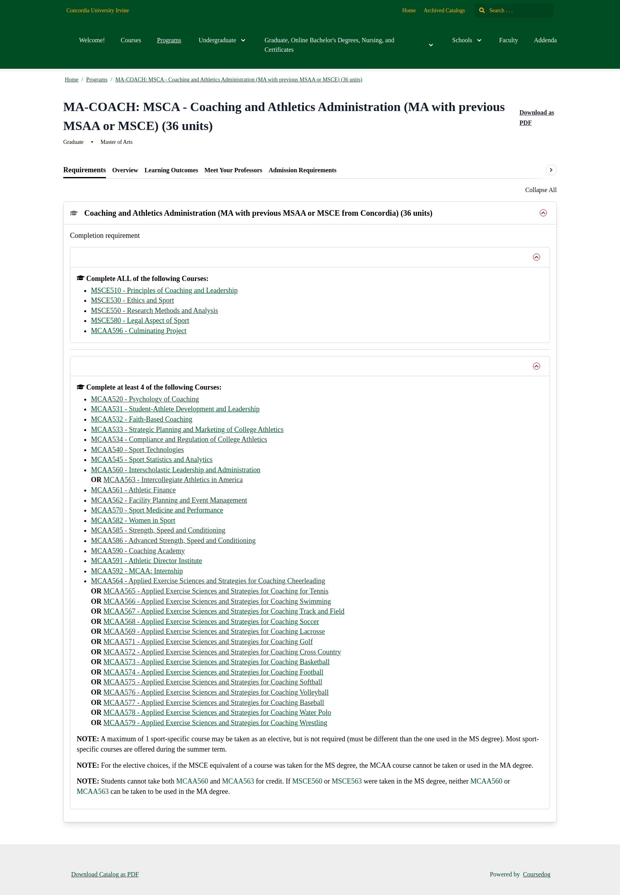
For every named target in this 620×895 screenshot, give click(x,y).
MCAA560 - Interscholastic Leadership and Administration (175, 470)
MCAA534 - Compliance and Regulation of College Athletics (179, 439)
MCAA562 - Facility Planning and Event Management (169, 500)
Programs (169, 40)
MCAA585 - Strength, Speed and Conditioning (158, 530)
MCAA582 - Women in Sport (133, 520)
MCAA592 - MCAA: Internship (137, 571)
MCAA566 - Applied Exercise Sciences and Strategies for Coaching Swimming (217, 601)
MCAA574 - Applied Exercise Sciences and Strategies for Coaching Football (213, 672)
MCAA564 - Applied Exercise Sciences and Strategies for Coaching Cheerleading (208, 581)
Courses (131, 40)
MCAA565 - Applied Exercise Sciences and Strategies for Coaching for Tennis (216, 591)
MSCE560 (307, 781)
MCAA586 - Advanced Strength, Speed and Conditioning (173, 541)
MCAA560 (192, 781)
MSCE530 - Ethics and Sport (132, 300)
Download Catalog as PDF (105, 874)
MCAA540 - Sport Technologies (137, 450)
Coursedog (536, 874)
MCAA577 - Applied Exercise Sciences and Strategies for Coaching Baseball (214, 703)
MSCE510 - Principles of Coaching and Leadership (164, 290)
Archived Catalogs (444, 10)
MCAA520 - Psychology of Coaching (145, 399)
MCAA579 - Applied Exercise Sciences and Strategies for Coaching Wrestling (215, 723)
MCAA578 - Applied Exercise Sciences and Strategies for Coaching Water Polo (217, 712)
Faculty (508, 40)
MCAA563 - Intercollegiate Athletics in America (173, 480)
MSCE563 (347, 781)
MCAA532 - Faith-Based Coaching (141, 419)
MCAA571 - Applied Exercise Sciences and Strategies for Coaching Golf (208, 642)
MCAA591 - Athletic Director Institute (146, 561)
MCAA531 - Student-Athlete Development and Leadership (175, 409)
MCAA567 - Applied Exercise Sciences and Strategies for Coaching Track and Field (224, 611)
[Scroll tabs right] (551, 169)
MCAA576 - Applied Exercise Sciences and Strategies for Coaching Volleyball (216, 692)
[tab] (84, 170)
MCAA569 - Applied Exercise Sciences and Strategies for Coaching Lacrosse (214, 631)
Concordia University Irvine (97, 10)
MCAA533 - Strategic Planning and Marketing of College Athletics (187, 429)
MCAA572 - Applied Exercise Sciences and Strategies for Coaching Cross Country (222, 652)
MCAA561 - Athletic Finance (133, 490)
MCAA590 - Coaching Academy (138, 551)
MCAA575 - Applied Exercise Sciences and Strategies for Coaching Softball (213, 682)
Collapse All (541, 190)
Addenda (545, 40)
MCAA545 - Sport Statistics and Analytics (152, 460)
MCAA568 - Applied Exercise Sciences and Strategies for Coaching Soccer (211, 622)
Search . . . (496, 10)
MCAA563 (238, 781)
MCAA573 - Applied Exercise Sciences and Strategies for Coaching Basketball (217, 662)
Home (409, 10)
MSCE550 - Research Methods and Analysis (154, 311)
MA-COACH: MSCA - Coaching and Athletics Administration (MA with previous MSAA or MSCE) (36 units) (239, 80)
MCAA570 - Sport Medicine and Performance (157, 510)
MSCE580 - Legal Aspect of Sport (140, 320)
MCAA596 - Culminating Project (139, 331)
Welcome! (92, 40)
